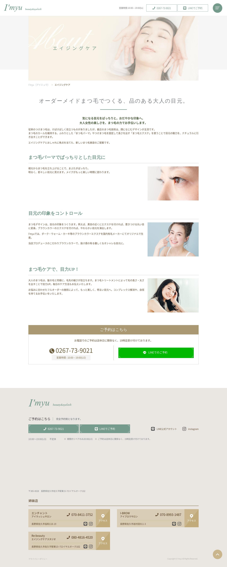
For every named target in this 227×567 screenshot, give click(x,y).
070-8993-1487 (170, 515)
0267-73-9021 (74, 350)
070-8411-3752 (82, 515)
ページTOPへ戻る (217, 554)
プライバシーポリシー (37, 559)
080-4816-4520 (82, 537)
